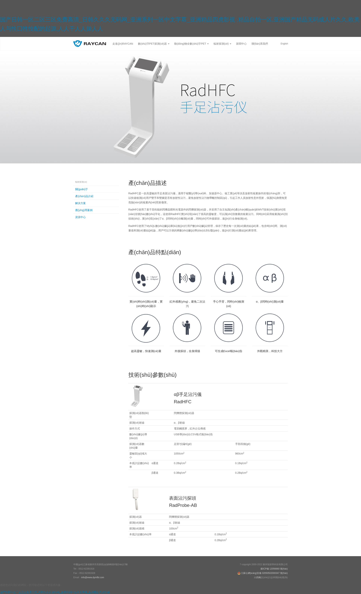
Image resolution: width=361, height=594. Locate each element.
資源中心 (80, 217)
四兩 (258, 577)
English (284, 43)
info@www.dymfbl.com (92, 577)
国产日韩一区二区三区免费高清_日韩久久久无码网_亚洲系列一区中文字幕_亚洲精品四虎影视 (55, 592)
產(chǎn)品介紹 (84, 196)
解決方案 (80, 203)
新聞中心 (241, 43)
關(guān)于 (81, 189)
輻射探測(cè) (222, 43)
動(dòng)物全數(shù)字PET (191, 43)
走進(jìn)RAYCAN (122, 43)
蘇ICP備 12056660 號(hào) (274, 568)
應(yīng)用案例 (84, 210)
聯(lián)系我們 (260, 43)
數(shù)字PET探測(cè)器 (153, 43)
